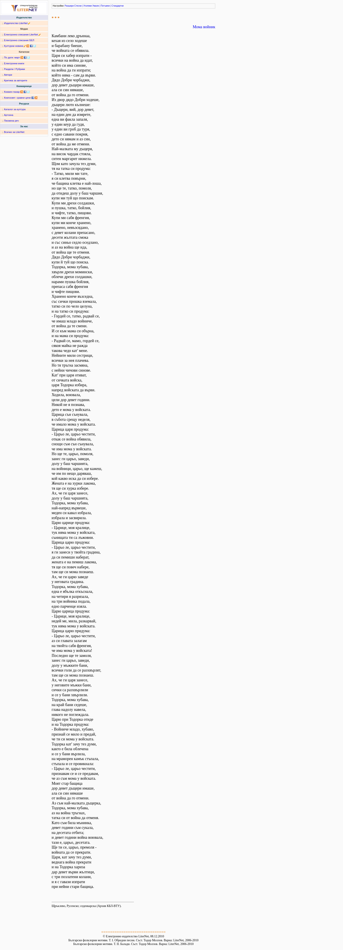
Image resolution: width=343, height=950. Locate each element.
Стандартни (118, 6)
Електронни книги (14, 63)
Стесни (78, 6)
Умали (95, 6)
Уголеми (87, 6)
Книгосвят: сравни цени (17, 97)
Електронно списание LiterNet (21, 34)
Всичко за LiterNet (14, 132)
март (17, 57)
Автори (8, 74)
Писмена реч (11, 120)
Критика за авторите (15, 80)
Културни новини (13, 46)
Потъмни (105, 6)
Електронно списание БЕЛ (19, 40)
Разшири (69, 6)
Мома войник (204, 27)
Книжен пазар (12, 91)
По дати (8, 57)
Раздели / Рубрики (14, 69)
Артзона (8, 115)
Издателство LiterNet (16, 23)
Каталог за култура (14, 109)
